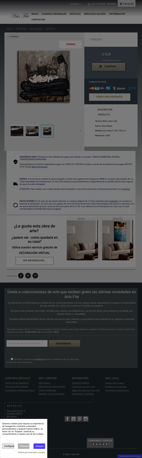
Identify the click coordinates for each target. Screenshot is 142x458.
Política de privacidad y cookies (31, 452)
